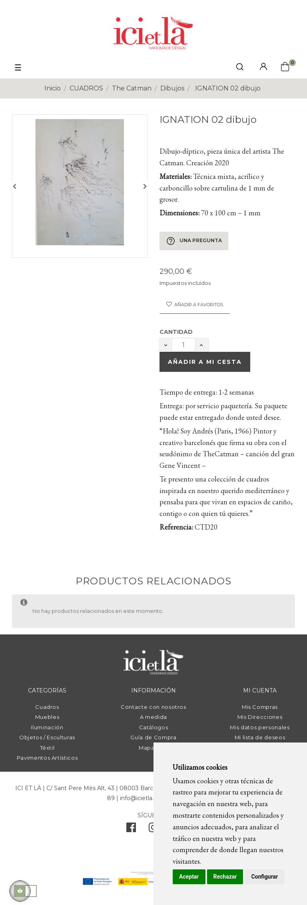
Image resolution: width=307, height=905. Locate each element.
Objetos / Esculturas (47, 737)
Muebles (47, 717)
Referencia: (176, 527)
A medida (153, 717)
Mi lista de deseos (260, 737)
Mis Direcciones (260, 717)
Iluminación (47, 727)
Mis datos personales (259, 727)
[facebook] (131, 829)
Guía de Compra (153, 737)
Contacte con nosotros (153, 707)
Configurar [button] (264, 876)
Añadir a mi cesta (205, 361)
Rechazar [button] (225, 876)
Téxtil (47, 747)
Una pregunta (194, 241)
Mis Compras (260, 707)
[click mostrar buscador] (239, 68)
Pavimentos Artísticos (47, 758)
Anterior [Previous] (14, 186)
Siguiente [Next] (145, 186)
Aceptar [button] (189, 876)
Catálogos (153, 727)
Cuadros (47, 707)
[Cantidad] (183, 345)
